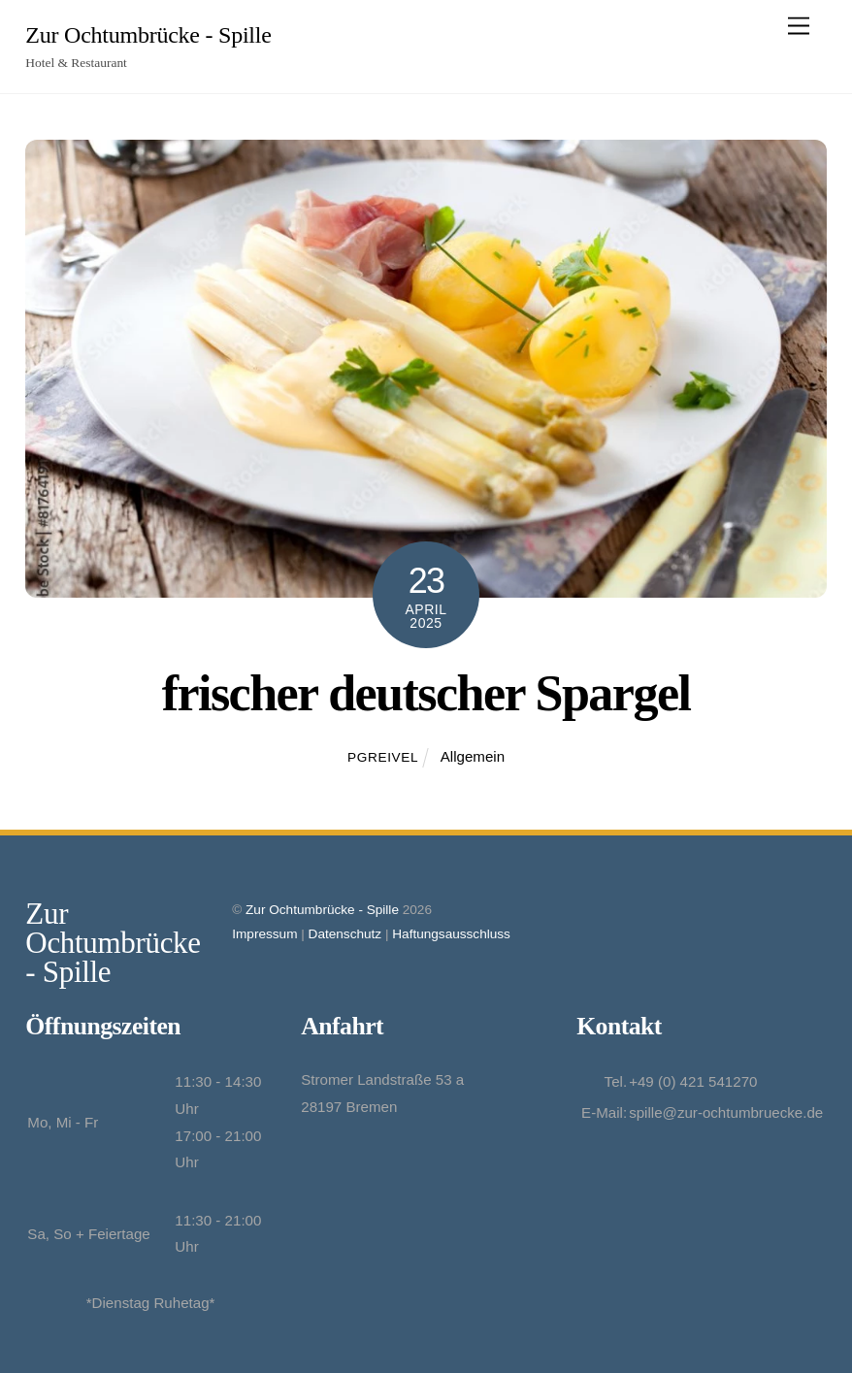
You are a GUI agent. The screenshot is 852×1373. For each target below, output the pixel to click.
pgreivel (382, 757)
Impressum (264, 934)
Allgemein (473, 756)
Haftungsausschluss (451, 934)
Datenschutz (345, 934)
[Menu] (798, 27)
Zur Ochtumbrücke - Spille (322, 909)
